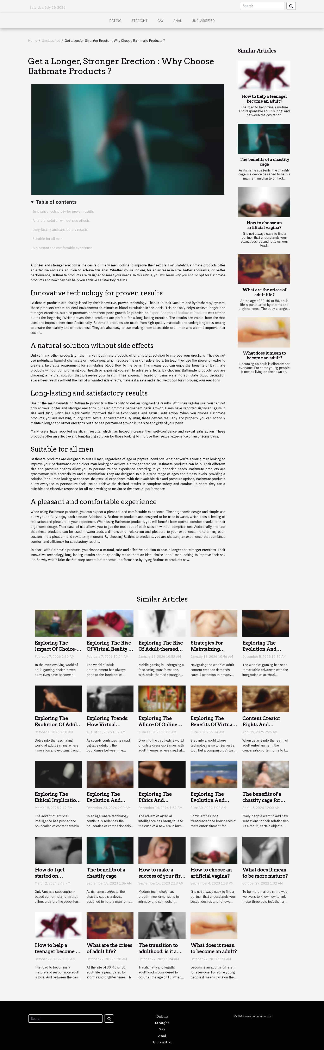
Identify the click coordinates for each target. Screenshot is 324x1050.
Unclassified (203, 21)
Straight (139, 21)
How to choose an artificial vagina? (264, 225)
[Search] (262, 6)
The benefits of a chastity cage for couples (261, 800)
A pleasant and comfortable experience (62, 248)
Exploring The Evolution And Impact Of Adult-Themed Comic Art (213, 803)
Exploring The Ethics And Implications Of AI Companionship (159, 803)
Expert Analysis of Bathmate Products (178, 313)
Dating (115, 21)
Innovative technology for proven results (63, 211)
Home (32, 40)
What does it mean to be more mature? (265, 873)
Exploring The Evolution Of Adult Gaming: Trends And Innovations (57, 728)
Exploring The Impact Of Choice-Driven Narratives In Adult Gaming (56, 652)
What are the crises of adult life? (264, 292)
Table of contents (56, 202)
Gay (160, 21)
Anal (177, 21)
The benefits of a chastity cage (264, 162)
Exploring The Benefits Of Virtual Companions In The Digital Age (213, 728)
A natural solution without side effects (61, 220)
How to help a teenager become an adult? (264, 99)
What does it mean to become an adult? (264, 355)
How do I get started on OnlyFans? (49, 876)
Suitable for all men (47, 239)
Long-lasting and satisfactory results (60, 230)
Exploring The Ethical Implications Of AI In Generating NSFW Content (58, 803)
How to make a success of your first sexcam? (161, 876)
